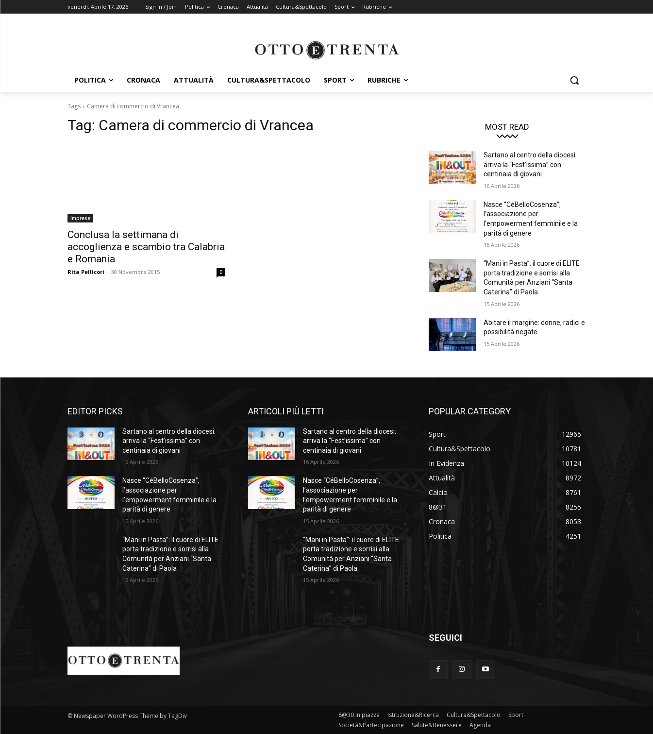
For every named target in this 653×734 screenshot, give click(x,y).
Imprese (80, 218)
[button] (574, 80)
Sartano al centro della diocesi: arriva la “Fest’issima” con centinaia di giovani (530, 164)
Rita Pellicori (85, 271)
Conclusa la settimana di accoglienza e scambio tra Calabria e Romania (146, 247)
